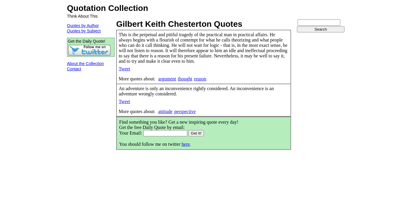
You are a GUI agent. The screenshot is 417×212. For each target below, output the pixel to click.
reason (200, 78)
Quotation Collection (107, 8)
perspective (185, 111)
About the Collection (85, 63)
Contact (74, 69)
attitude (165, 111)
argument (167, 78)
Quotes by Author (83, 25)
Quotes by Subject (84, 31)
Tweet (124, 68)
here (186, 144)
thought (185, 78)
